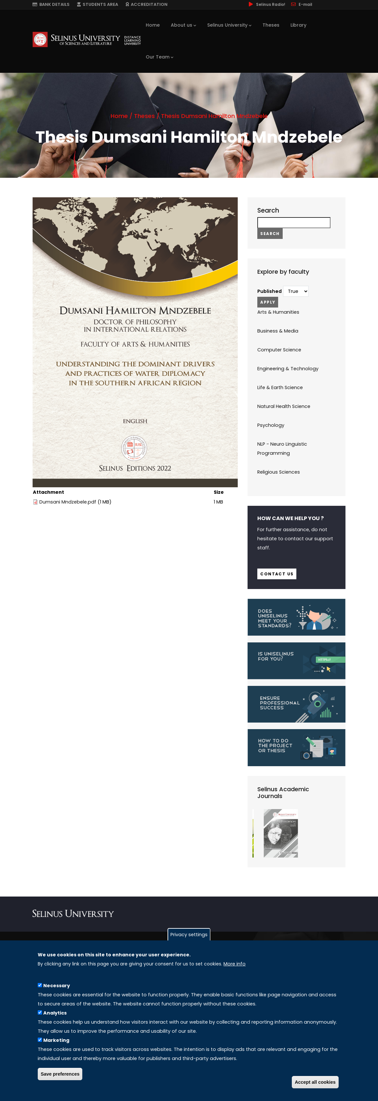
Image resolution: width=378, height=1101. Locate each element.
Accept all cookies (315, 1082)
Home (153, 25)
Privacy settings (189, 934)
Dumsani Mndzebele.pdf (67, 502)
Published (269, 291)
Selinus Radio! (266, 4)
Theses (271, 25)
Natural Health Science (283, 406)
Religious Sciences (278, 472)
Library (298, 25)
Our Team (159, 57)
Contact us (276, 574)
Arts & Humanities (278, 312)
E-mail (301, 4)
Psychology (270, 425)
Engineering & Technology (287, 368)
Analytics (55, 1013)
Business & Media (277, 331)
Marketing (56, 1040)
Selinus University (229, 25)
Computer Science (279, 350)
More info (234, 964)
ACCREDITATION (147, 4)
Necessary (56, 985)
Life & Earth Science (280, 387)
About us (183, 25)
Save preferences (60, 1074)
